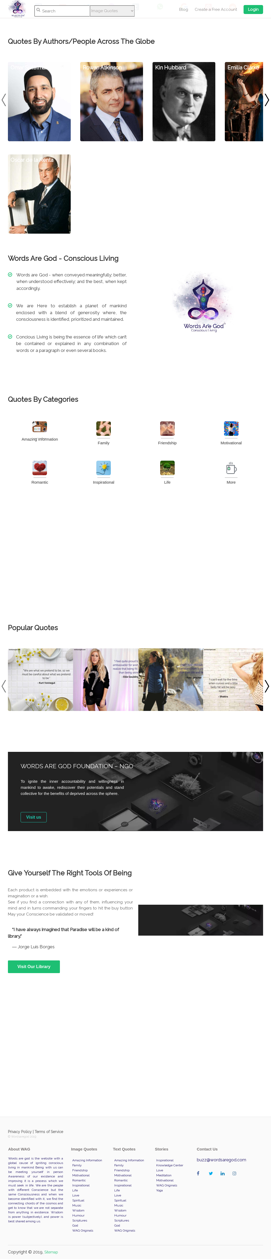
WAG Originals (82, 1230)
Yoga (159, 1190)
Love (75, 1195)
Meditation (164, 1175)
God (75, 1225)
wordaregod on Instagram (235, 1179)
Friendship (167, 433)
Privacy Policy (20, 1132)
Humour (78, 1215)
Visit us (33, 817)
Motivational (231, 433)
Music (76, 1205)
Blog (183, 9)
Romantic (39, 472)
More (231, 472)
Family (103, 433)
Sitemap (51, 1252)
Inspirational (103, 472)
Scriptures (79, 1220)
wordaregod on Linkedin (224, 1179)
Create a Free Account (216, 9)
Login (253, 9)
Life (167, 472)
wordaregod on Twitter (212, 1179)
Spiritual (78, 1200)
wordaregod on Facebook (200, 1179)
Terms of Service (49, 1132)
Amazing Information (40, 431)
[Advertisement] (135, 554)
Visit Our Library (33, 966)
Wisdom (78, 1210)
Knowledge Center (169, 1165)
